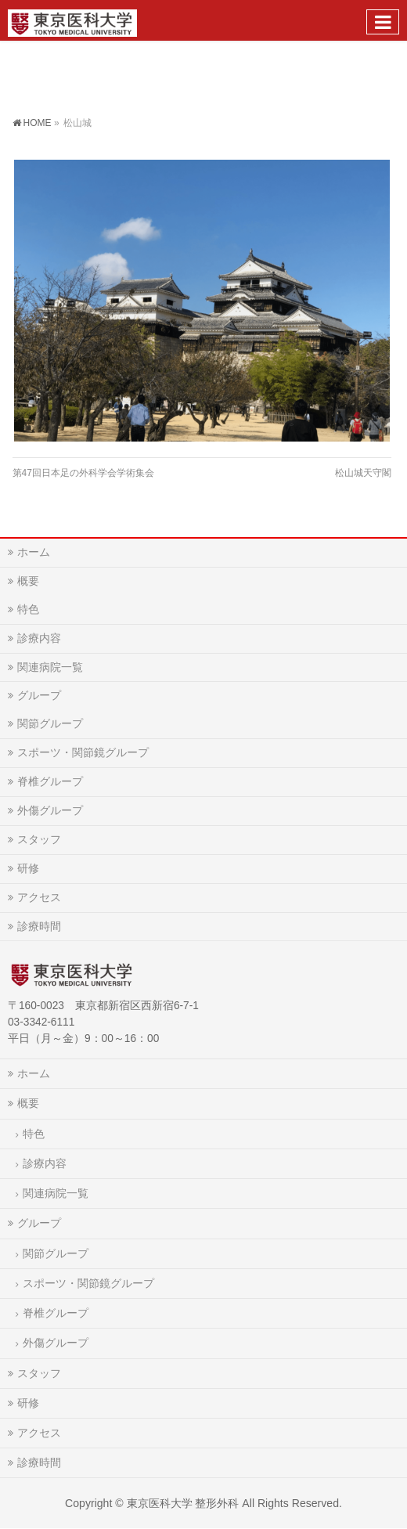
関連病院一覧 (50, 667)
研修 (28, 868)
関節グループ (50, 723)
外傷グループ (50, 810)
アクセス (39, 897)
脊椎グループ (50, 781)
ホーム (33, 552)
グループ (39, 695)
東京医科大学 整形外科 (183, 1503)
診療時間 (39, 926)
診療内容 (39, 638)
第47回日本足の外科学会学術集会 (83, 472)
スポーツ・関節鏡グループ (83, 752)
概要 (28, 581)
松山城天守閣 (363, 472)
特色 (28, 609)
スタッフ (39, 839)
